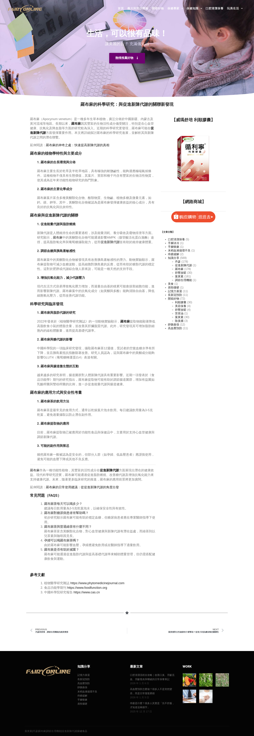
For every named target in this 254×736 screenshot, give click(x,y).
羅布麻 (57, 237)
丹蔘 (178, 261)
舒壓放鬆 (180, 272)
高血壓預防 (175, 328)
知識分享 (173, 257)
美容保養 (180, 306)
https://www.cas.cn (87, 592)
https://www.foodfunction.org (87, 587)
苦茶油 (179, 313)
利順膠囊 (180, 302)
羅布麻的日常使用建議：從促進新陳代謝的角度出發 (82, 487)
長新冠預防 (175, 294)
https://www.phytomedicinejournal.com (97, 583)
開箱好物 (173, 298)
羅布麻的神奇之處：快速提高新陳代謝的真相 (77, 145)
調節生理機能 (183, 280)
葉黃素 (179, 276)
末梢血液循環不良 (179, 250)
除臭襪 (179, 320)
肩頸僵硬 (173, 287)
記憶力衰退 (175, 291)
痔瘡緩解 (173, 254)
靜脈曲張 (173, 324)
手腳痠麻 (173, 246)
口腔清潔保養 (176, 239)
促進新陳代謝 (183, 265)
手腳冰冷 (173, 243)
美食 (171, 283)
